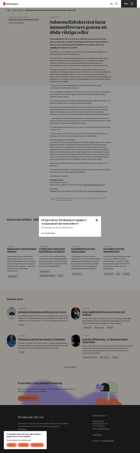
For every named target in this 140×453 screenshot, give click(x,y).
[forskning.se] (9, 4)
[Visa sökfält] (115, 4)
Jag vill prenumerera (48, 233)
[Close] (96, 220)
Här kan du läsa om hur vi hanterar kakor (19, 440)
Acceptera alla (37, 445)
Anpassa (12, 445)
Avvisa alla (23, 445)
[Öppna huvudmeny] (129, 4)
